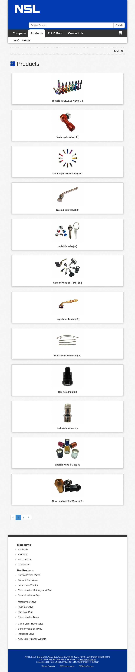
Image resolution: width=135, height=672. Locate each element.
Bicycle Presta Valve (29, 575)
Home (15, 40)
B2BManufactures (67, 666)
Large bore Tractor (67, 319)
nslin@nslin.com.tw (87, 659)
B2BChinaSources (86, 666)
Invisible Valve (67, 246)
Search (118, 25)
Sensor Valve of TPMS (67, 282)
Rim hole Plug (67, 392)
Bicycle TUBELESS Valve (67, 101)
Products (37, 33)
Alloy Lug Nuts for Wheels (67, 501)
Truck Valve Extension (67, 355)
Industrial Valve (67, 428)
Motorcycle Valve (67, 137)
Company (19, 33)
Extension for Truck (28, 617)
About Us (23, 549)
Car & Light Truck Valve (67, 173)
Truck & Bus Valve (67, 210)
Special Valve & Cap (67, 464)
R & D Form (55, 33)
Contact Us (75, 33)
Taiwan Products (48, 666)
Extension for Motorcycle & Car (35, 590)
